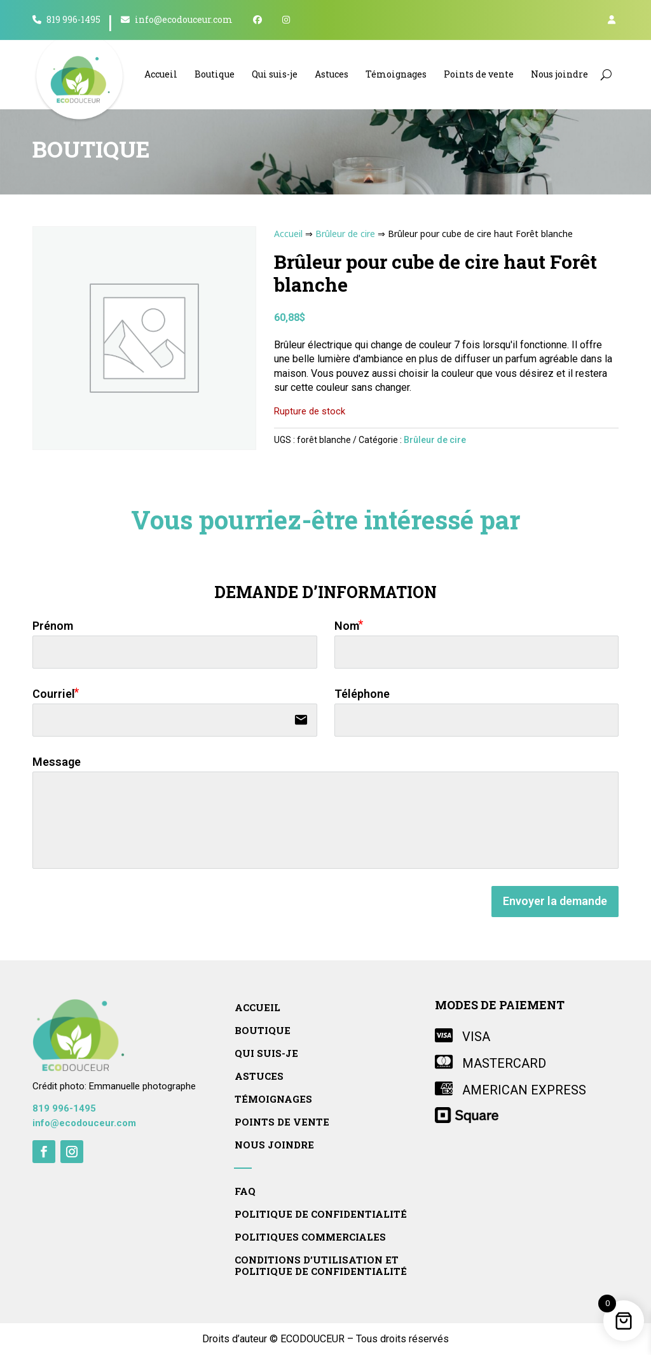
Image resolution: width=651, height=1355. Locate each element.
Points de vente (479, 74)
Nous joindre (559, 74)
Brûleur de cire (345, 234)
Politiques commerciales (310, 1237)
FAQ (245, 1191)
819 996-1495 (66, 20)
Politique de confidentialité (321, 1214)
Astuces (331, 74)
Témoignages (396, 74)
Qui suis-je (275, 74)
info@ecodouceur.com (177, 20)
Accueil (160, 74)
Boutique (215, 74)
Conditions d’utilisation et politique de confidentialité (321, 1265)
